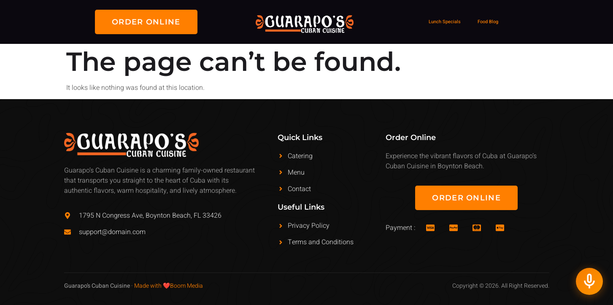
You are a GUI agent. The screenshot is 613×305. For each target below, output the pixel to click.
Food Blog (488, 21)
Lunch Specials (445, 21)
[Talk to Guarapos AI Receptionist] (589, 281)
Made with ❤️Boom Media (168, 285)
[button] (146, 22)
